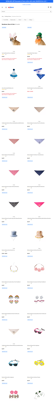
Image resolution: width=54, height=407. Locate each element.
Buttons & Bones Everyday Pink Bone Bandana (10, 186)
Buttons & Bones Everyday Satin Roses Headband (36, 281)
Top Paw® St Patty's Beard (32, 53)
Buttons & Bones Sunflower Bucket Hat (34, 250)
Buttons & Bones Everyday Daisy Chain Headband (11, 281)
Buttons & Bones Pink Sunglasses (33, 345)
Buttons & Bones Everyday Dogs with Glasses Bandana (12, 218)
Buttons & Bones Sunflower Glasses (33, 377)
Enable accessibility (27, 4)
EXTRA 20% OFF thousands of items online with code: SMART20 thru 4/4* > (26, 1)
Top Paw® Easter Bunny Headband (8, 53)
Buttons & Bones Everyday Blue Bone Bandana (35, 186)
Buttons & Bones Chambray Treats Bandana (35, 154)
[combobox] (26, 11)
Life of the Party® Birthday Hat (7, 88)
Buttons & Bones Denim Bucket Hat (8, 250)
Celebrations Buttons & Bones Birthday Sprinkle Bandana (12, 345)
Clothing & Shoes (8, 16)
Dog (2, 16)
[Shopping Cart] (50, 7)
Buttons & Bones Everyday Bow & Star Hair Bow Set (36, 313)
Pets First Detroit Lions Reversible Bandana (35, 88)
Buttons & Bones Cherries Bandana (8, 154)
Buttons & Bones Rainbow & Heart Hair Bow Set (10, 313)
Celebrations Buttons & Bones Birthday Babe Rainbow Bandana (39, 218)
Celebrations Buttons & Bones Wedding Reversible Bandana (13, 123)
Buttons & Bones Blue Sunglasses (8, 377)
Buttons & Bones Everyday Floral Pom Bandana (36, 123)
